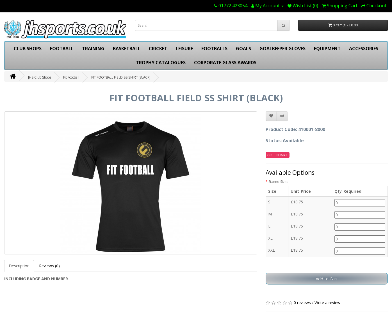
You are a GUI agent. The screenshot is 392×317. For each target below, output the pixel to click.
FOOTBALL (62, 48)
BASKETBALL (126, 48)
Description (19, 265)
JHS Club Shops (39, 77)
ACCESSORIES (363, 48)
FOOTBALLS (214, 48)
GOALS (243, 48)
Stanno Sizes (278, 181)
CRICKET (158, 48)
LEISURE (184, 48)
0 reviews (302, 302)
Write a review (327, 302)
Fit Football (71, 77)
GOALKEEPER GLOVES (282, 48)
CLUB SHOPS (28, 48)
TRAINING (93, 48)
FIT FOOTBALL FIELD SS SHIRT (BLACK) (120, 77)
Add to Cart (327, 278)
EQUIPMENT (327, 48)
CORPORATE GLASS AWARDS (225, 62)
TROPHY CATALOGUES (161, 62)
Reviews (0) (49, 265)
